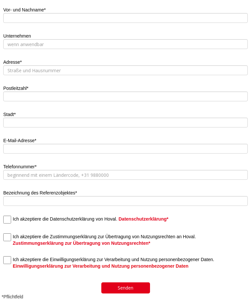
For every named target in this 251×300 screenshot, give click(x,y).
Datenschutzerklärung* (143, 219)
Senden (125, 288)
